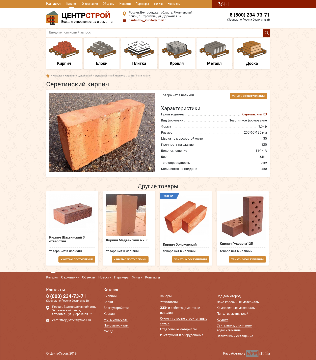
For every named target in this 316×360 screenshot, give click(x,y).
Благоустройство (117, 308)
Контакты (174, 4)
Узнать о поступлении (248, 95)
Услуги (158, 4)
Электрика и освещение (235, 336)
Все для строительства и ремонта (81, 17)
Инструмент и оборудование (181, 335)
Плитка (139, 53)
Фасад (108, 331)
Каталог (53, 3)
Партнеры (142, 4)
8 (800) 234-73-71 (250, 15)
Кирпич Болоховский (180, 244)
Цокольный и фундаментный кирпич (101, 75)
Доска (252, 53)
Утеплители (169, 302)
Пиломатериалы (116, 325)
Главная (48, 75)
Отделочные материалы (178, 329)
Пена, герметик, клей (232, 314)
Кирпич (64, 53)
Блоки (101, 53)
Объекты (109, 4)
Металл (214, 53)
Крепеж (222, 319)
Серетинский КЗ (254, 114)
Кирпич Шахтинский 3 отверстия (67, 239)
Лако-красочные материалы (238, 302)
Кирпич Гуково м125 (237, 244)
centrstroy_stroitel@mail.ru (148, 20)
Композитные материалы (236, 308)
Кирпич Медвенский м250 (127, 240)
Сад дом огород (229, 296)
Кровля (177, 53)
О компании (90, 4)
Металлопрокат (116, 319)
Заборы (166, 296)
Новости (125, 4)
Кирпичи (70, 75)
